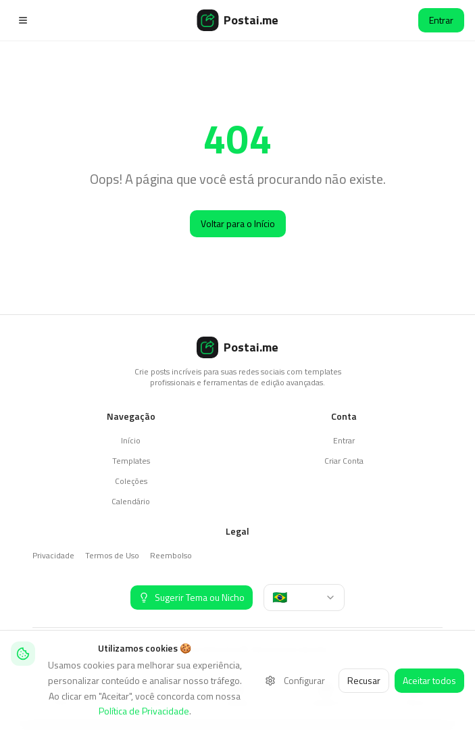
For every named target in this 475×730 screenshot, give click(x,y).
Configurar (295, 680)
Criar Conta (344, 460)
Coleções (131, 480)
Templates (131, 460)
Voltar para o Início (238, 223)
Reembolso (171, 555)
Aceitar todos (429, 680)
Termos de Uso (112, 555)
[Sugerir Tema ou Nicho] (191, 597)
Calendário (130, 501)
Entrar (441, 20)
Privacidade (53, 555)
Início (131, 440)
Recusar (363, 680)
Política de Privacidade (144, 711)
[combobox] (304, 597)
